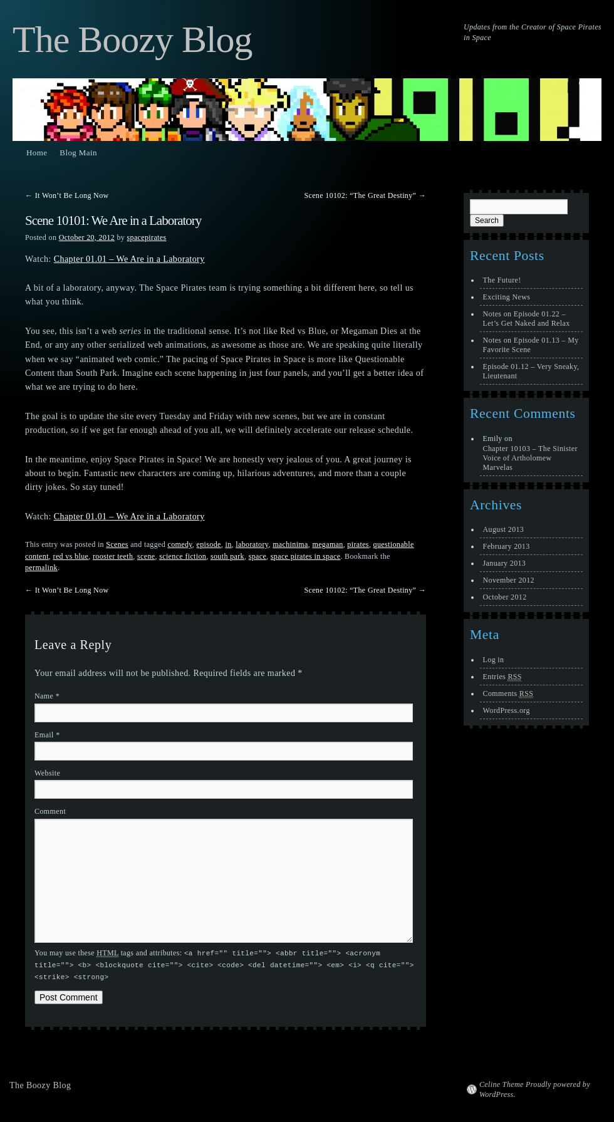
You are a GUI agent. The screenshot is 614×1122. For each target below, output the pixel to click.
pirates (358, 544)
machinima (290, 544)
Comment (50, 811)
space (257, 556)
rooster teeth (113, 556)
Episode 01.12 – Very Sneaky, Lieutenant (531, 371)
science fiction (182, 556)
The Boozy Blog (132, 39)
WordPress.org (506, 710)
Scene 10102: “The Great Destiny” (365, 195)
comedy (179, 544)
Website (47, 773)
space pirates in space (306, 556)
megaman (327, 544)
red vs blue (71, 556)
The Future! (502, 280)
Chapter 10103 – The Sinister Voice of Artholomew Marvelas (530, 458)
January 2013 (504, 563)
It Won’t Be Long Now (67, 195)
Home (36, 152)
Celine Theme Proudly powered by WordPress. (534, 1087)
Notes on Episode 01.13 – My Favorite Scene (531, 345)
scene (146, 556)
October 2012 (505, 597)
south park (227, 556)
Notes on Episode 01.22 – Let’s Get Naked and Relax (526, 318)
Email (47, 734)
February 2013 (506, 546)
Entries (502, 677)
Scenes (117, 544)
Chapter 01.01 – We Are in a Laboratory (129, 259)
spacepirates (147, 237)
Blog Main (78, 152)
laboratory (252, 544)
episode (209, 544)
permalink (41, 567)
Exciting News (507, 297)
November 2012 (508, 580)
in (228, 544)
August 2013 (503, 529)
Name (47, 696)
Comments (508, 694)
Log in (493, 659)
